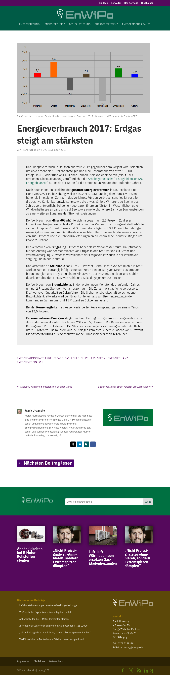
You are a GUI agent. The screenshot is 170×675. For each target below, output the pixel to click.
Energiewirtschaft (30, 358)
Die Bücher (147, 3)
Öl (82, 358)
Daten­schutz (56, 661)
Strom (101, 358)
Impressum (23, 661)
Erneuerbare (54, 358)
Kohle (75, 358)
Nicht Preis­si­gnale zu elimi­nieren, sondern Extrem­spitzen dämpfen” (65, 558)
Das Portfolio (131, 3)
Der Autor (116, 3)
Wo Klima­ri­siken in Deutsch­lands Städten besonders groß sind (51, 639)
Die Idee (103, 3)
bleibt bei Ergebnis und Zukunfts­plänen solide (45, 612)
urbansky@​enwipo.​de (132, 647)
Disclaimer (39, 661)
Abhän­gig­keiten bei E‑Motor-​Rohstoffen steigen (29, 554)
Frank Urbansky (31, 149)
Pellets (90, 358)
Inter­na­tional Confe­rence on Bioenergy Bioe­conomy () (53, 625)
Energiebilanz (118, 358)
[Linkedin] (146, 671)
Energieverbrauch (30, 362)
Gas (67, 358)
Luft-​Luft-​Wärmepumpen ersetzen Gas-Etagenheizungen (103, 557)
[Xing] (152, 671)
